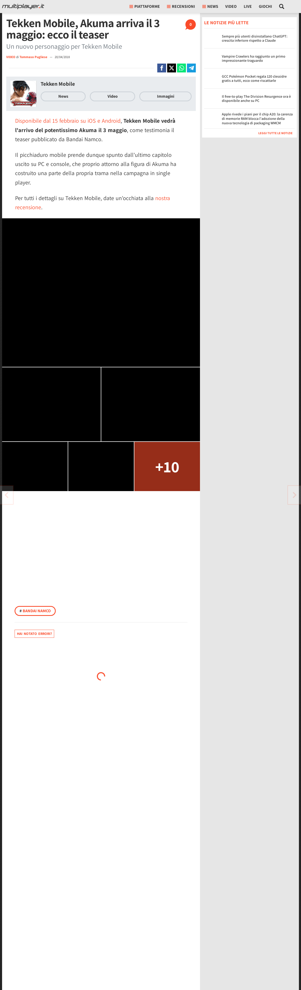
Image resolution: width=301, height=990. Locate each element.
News (63, 96)
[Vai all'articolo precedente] (294, 495)
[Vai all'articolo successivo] (6, 495)
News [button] (210, 6)
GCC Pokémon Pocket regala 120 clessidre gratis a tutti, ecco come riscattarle (254, 78)
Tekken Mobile (58, 83)
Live (248, 6)
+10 (167, 466)
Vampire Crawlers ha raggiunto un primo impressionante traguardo (253, 58)
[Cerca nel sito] (282, 6)
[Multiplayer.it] (23, 6)
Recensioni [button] (181, 6)
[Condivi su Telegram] (191, 68)
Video (231, 6)
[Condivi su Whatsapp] (181, 68)
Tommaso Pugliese (34, 57)
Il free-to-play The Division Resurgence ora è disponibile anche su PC (256, 98)
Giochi (265, 6)
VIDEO (10, 57)
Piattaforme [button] (144, 6)
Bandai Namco (35, 611)
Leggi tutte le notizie (275, 133)
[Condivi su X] (171, 68)
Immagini (165, 96)
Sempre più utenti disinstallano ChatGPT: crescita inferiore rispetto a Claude (254, 38)
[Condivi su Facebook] (161, 68)
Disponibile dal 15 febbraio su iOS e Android (68, 120)
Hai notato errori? (34, 633)
